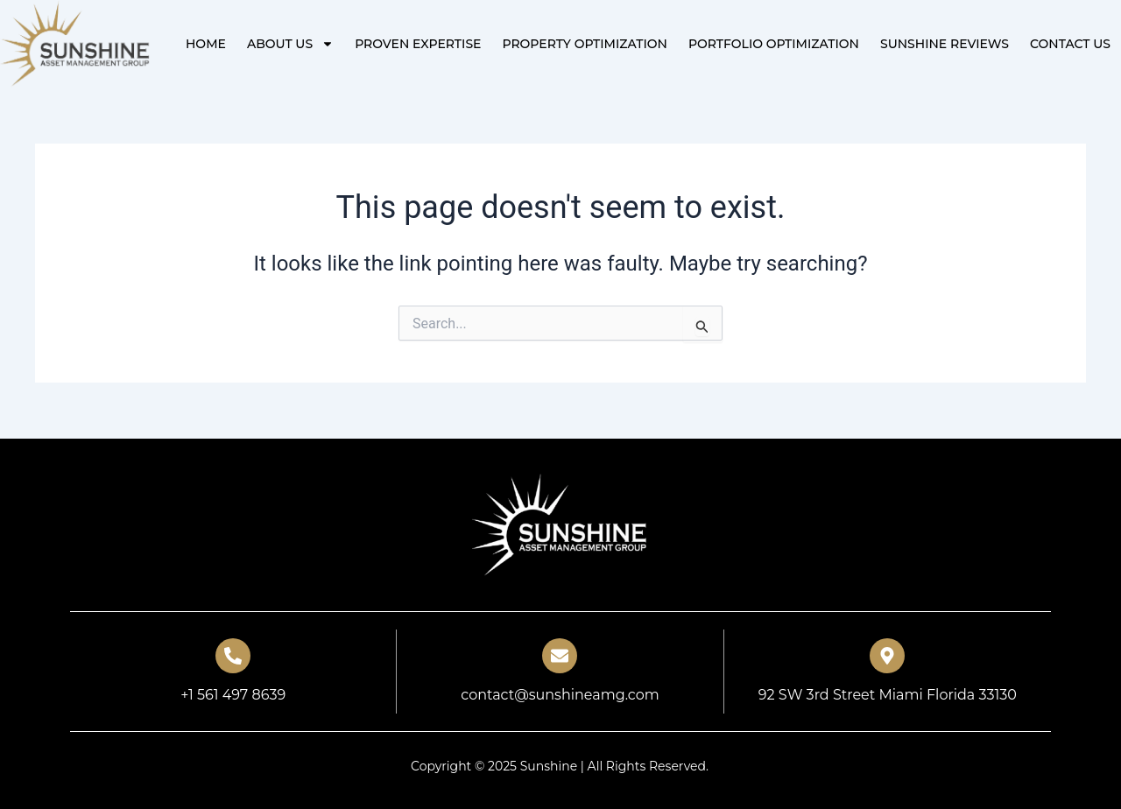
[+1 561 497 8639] (232, 655)
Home (206, 44)
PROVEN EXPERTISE (418, 44)
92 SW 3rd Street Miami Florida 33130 (887, 694)
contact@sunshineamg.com (560, 694)
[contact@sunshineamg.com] (559, 655)
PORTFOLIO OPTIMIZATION (773, 44)
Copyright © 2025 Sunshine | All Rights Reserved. (560, 766)
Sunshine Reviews (944, 44)
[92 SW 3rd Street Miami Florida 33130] (887, 655)
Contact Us (1070, 44)
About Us (290, 44)
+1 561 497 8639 (233, 694)
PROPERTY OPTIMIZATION (584, 44)
